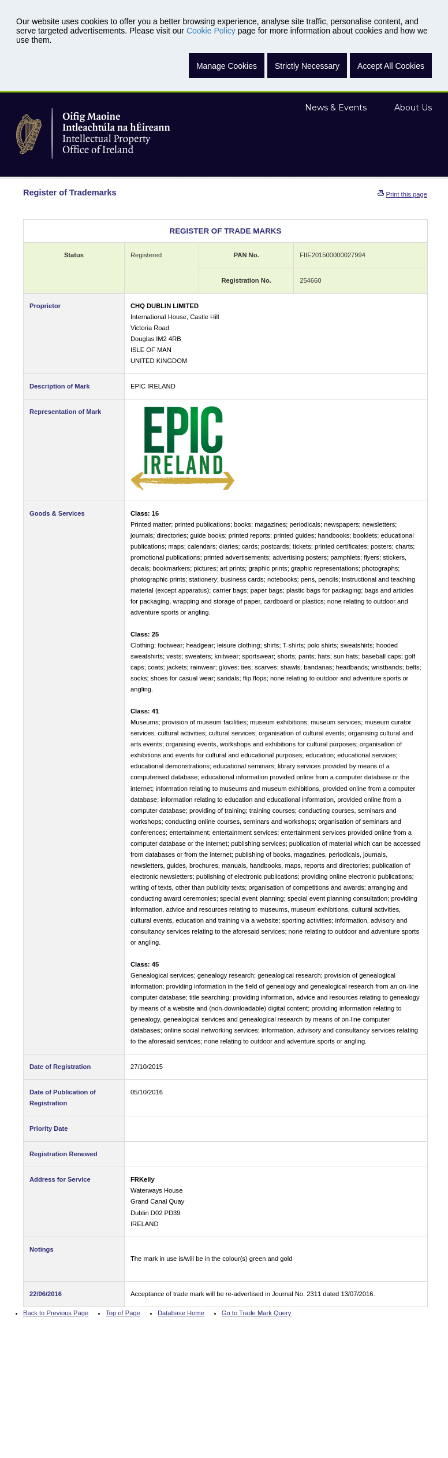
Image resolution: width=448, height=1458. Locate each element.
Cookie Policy (211, 30)
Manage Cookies (226, 66)
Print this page (406, 194)
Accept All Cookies (390, 66)
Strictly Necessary (307, 66)
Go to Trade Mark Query (257, 1312)
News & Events (336, 107)
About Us (413, 107)
